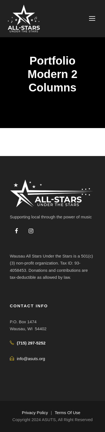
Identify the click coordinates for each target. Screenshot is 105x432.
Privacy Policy (35, 412)
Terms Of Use (67, 412)
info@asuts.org (31, 358)
